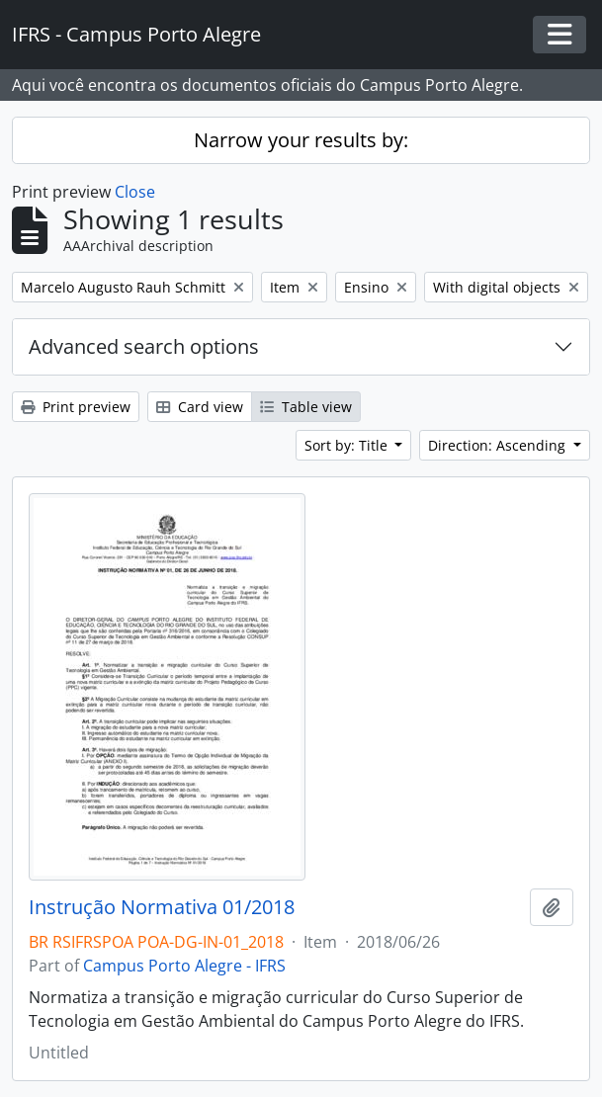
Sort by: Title (347, 445)
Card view (199, 406)
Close (135, 192)
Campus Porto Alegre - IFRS (184, 965)
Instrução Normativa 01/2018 (162, 907)
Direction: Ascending (498, 445)
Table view (306, 406)
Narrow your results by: (301, 140)
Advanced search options (144, 346)
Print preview (75, 406)
